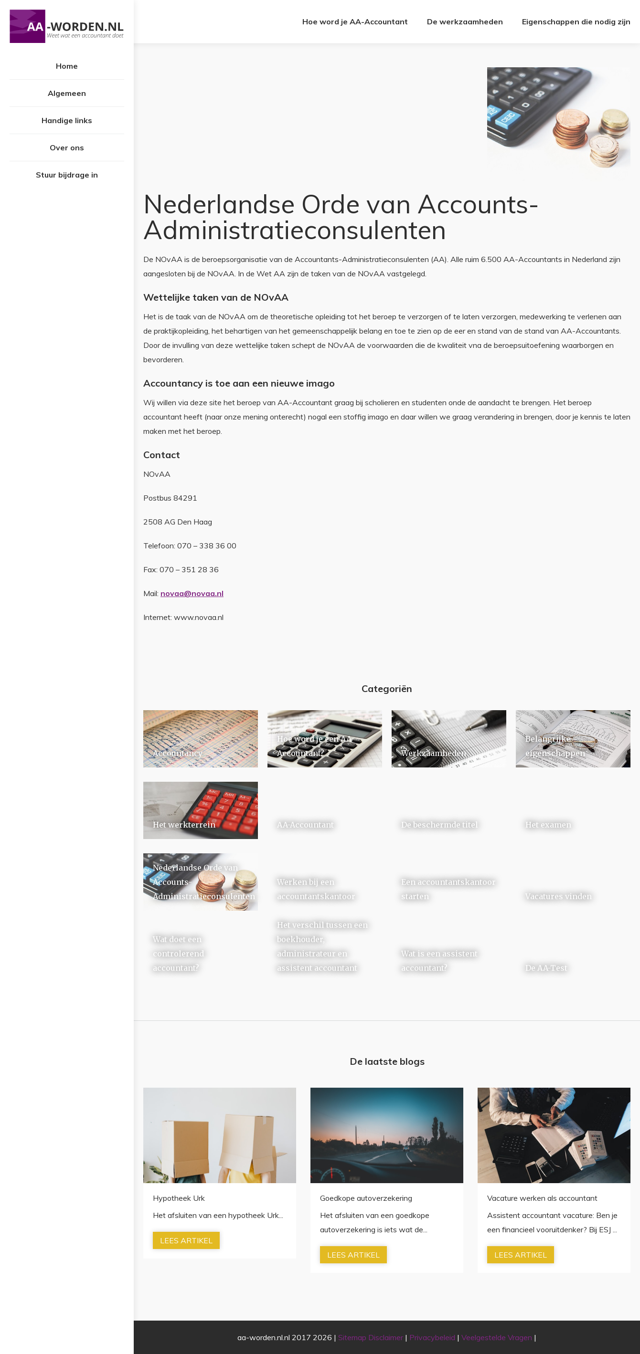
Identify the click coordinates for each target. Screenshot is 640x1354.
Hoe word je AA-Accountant (355, 21)
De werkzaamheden (465, 21)
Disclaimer (385, 1337)
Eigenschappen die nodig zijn (576, 21)
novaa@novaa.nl (192, 593)
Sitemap (352, 1337)
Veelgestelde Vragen (496, 1337)
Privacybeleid (432, 1337)
